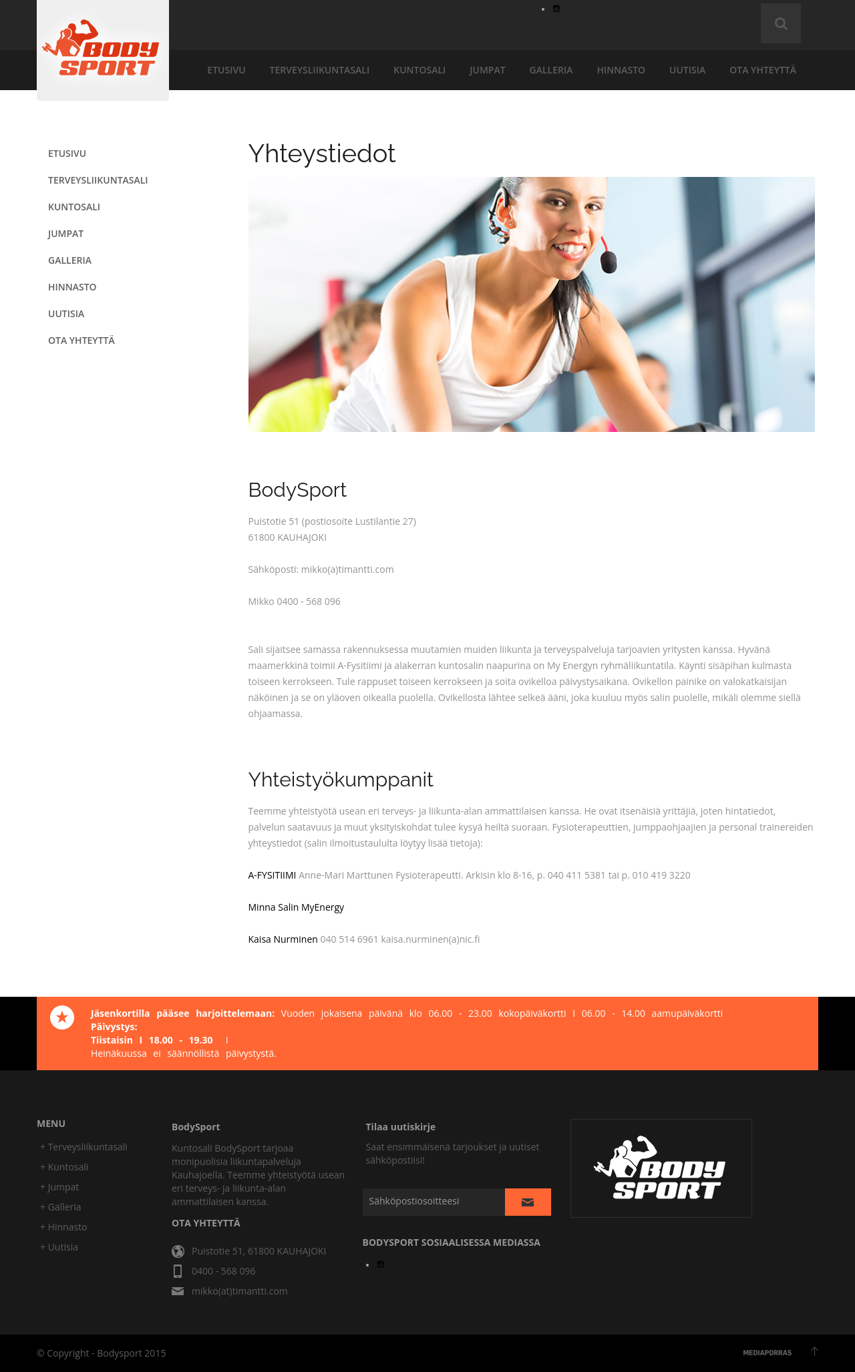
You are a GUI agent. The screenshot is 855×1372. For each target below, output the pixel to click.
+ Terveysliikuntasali (84, 1146)
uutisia (687, 69)
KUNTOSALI (419, 69)
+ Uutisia (59, 1246)
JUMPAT (487, 69)
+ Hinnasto (64, 1226)
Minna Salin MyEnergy (296, 907)
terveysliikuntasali (320, 69)
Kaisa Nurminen (283, 939)
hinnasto (620, 69)
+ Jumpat (59, 1186)
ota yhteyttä (762, 69)
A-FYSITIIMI (272, 875)
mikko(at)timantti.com (240, 1291)
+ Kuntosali (64, 1166)
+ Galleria (60, 1206)
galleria (551, 69)
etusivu (226, 69)
